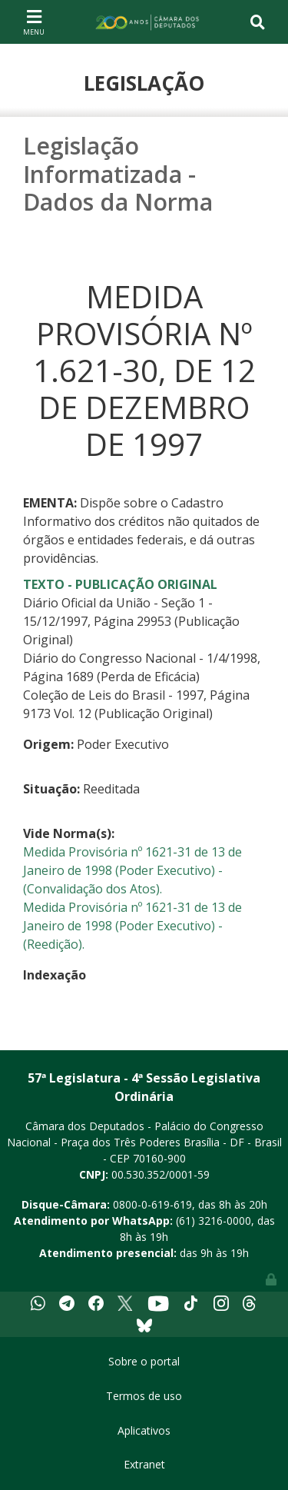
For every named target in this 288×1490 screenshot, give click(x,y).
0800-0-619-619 (152, 1204)
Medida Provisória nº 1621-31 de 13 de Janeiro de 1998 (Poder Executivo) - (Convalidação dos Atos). (132, 870)
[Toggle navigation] (34, 21)
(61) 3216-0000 (213, 1220)
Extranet (144, 1464)
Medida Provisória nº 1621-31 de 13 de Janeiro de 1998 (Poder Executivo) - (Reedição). (132, 926)
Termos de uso (144, 1396)
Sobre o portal (144, 1361)
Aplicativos (144, 1430)
